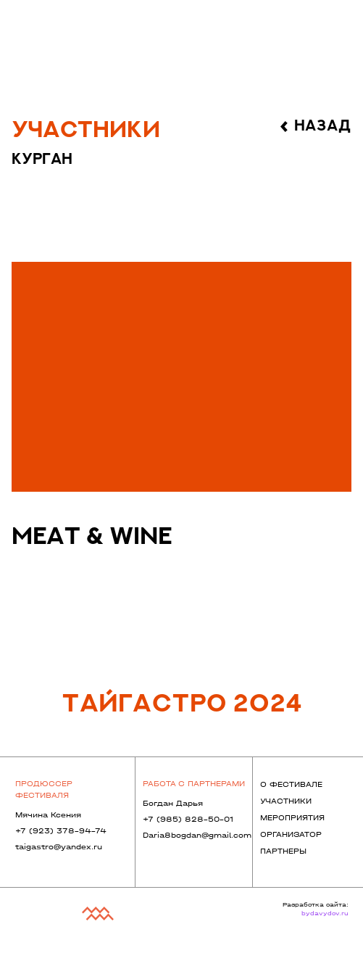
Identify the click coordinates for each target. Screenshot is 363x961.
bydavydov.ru (325, 913)
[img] (182, 376)
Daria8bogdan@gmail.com (197, 835)
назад (322, 126)
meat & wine (92, 537)
